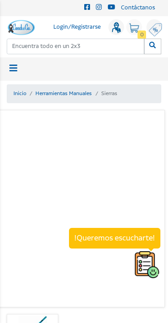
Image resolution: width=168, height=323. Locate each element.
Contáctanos (138, 8)
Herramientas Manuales (63, 93)
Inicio (19, 93)
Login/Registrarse (77, 27)
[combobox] (76, 46)
